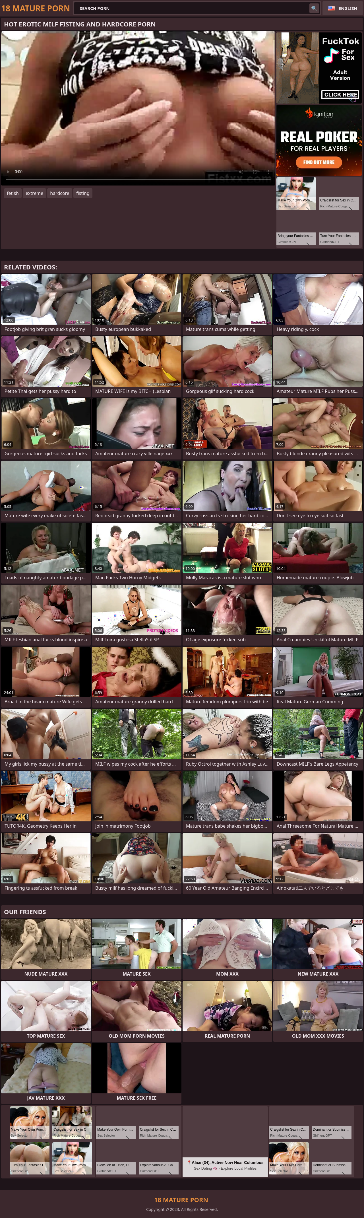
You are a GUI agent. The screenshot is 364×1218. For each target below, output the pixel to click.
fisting (83, 193)
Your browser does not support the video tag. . (138, 108)
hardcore (59, 193)
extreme (34, 193)
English (348, 8)
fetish (13, 193)
